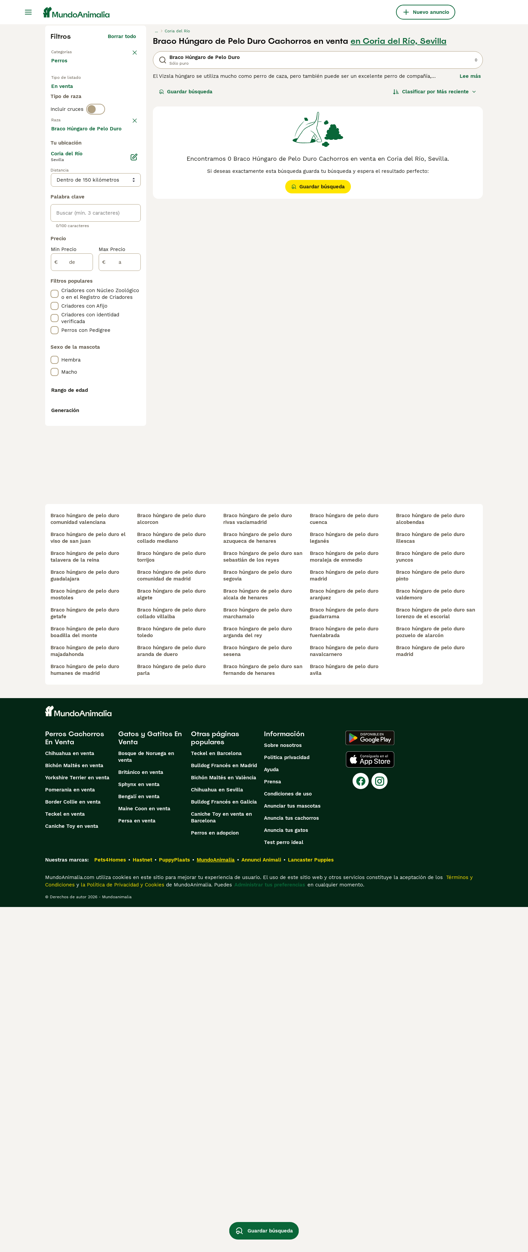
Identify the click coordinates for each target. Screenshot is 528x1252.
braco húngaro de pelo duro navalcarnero (344, 996)
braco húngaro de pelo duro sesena (257, 996)
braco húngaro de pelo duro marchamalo (257, 958)
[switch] (95, 136)
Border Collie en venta (73, 1147)
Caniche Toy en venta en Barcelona (221, 1162)
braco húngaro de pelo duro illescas (430, 882)
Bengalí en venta (139, 1141)
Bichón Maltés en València (223, 1123)
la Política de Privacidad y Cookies (121, 1230)
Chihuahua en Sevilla (217, 1135)
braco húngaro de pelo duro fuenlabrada (344, 977)
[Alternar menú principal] (28, 12)
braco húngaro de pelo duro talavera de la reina (85, 901)
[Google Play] (369, 1083)
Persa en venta (137, 1166)
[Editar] (134, 337)
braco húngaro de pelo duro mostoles (85, 939)
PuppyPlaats (174, 1205)
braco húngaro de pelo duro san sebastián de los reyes (262, 901)
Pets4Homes (110, 1205)
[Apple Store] (370, 1104)
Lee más (470, 76)
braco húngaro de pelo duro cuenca (344, 863)
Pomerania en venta (70, 1135)
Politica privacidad (286, 1102)
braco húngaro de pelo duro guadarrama (344, 958)
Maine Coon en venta (144, 1154)
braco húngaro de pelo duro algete (171, 939)
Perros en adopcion (215, 1178)
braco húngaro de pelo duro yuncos (430, 901)
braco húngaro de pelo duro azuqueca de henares (257, 882)
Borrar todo (122, 36)
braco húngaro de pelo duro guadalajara (85, 920)
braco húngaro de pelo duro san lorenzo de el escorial (435, 958)
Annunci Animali (261, 1205)
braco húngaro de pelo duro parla (171, 1014)
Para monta (71, 110)
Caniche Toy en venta (71, 1171)
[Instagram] (379, 1126)
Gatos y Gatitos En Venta (150, 1083)
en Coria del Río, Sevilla (399, 41)
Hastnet (142, 1205)
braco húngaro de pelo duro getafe (85, 958)
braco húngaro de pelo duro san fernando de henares (262, 1014)
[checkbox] (54, 185)
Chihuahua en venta (69, 1098)
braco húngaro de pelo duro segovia (257, 920)
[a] (120, 442)
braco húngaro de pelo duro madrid (344, 920)
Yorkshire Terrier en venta (77, 1123)
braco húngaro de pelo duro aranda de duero (171, 996)
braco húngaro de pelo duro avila (344, 1014)
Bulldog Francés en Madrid (224, 1110)
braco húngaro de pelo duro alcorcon (171, 863)
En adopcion (108, 94)
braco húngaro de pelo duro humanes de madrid (85, 1014)
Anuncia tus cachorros (291, 1163)
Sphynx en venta (139, 1129)
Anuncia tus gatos (286, 1175)
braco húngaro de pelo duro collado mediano (171, 882)
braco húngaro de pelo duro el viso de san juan (88, 882)
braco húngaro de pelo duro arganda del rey (257, 977)
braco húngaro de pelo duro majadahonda (85, 996)
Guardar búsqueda (185, 92)
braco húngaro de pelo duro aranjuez (344, 939)
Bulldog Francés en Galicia (224, 1147)
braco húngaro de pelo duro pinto (430, 920)
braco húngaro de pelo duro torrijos (171, 901)
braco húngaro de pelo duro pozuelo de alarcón (430, 977)
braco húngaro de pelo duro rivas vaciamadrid (257, 863)
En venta (67, 94)
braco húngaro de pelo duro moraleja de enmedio (344, 901)
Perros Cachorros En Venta (74, 1083)
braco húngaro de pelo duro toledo (171, 977)
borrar (128, 150)
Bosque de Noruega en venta (146, 1101)
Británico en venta (140, 1117)
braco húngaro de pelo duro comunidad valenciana (85, 863)
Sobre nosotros (283, 1090)
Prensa (272, 1127)
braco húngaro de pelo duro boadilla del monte (85, 977)
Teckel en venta (65, 1159)
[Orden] (435, 91)
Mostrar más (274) (118, 308)
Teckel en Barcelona (216, 1098)
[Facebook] (361, 1126)
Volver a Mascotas (74, 51)
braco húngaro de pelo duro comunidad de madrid (171, 920)
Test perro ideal (283, 1187)
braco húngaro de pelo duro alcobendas (430, 863)
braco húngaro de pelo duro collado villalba (171, 958)
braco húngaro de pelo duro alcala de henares (257, 939)
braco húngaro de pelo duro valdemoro (430, 939)
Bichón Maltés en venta (74, 1110)
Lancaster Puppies (311, 1205)
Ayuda (271, 1115)
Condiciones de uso (288, 1139)
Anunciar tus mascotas (292, 1151)
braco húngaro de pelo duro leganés (344, 882)
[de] (72, 442)
